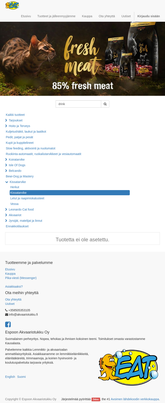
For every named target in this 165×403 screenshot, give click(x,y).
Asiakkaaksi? (14, 286)
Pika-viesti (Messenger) (21, 278)
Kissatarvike (18, 182)
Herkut (14, 187)
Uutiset (10, 303)
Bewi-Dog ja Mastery (20, 176)
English (10, 376)
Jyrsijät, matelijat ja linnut (25, 220)
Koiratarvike (17, 159)
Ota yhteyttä (13, 299)
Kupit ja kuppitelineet (20, 142)
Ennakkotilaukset (17, 226)
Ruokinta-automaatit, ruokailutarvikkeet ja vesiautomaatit (43, 154)
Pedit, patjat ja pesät (19, 137)
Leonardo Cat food (21, 209)
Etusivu (10, 269)
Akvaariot (15, 215)
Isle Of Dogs (17, 165)
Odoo (96, 399)
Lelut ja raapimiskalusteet (27, 198)
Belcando (15, 170)
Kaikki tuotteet (15, 114)
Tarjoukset (16, 120)
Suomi (21, 376)
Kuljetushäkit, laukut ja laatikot (26, 131)
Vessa (14, 204)
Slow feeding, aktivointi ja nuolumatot (30, 148)
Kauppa (10, 273)
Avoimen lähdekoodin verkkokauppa (135, 399)
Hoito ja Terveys (19, 126)
